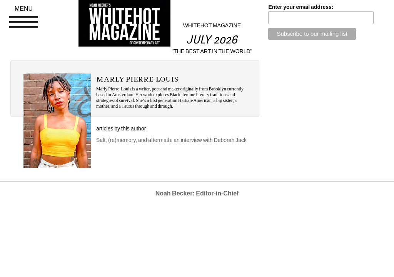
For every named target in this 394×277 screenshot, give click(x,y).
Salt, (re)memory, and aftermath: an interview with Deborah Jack (171, 140)
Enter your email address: (300, 7)
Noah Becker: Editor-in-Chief (197, 193)
